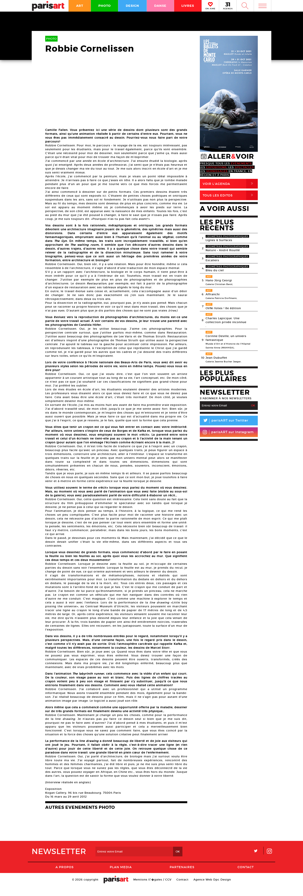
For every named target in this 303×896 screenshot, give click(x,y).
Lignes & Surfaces (219, 240)
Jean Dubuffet (216, 357)
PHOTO (104, 6)
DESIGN (132, 6)
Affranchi (213, 294)
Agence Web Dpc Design (212, 889)
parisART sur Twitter (224, 421)
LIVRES (187, 6)
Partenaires (182, 876)
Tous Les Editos (230, 195)
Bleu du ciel (215, 270)
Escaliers (212, 260)
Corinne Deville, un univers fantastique (226, 338)
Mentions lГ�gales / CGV (152, 889)
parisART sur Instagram (228, 432)
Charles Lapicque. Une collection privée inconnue (226, 320)
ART (79, 6)
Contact (245, 876)
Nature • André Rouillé (223, 250)
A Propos (64, 876)
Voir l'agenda (230, 184)
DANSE (160, 6)
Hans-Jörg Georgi (219, 280)
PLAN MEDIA (121, 876)
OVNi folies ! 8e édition (223, 308)
